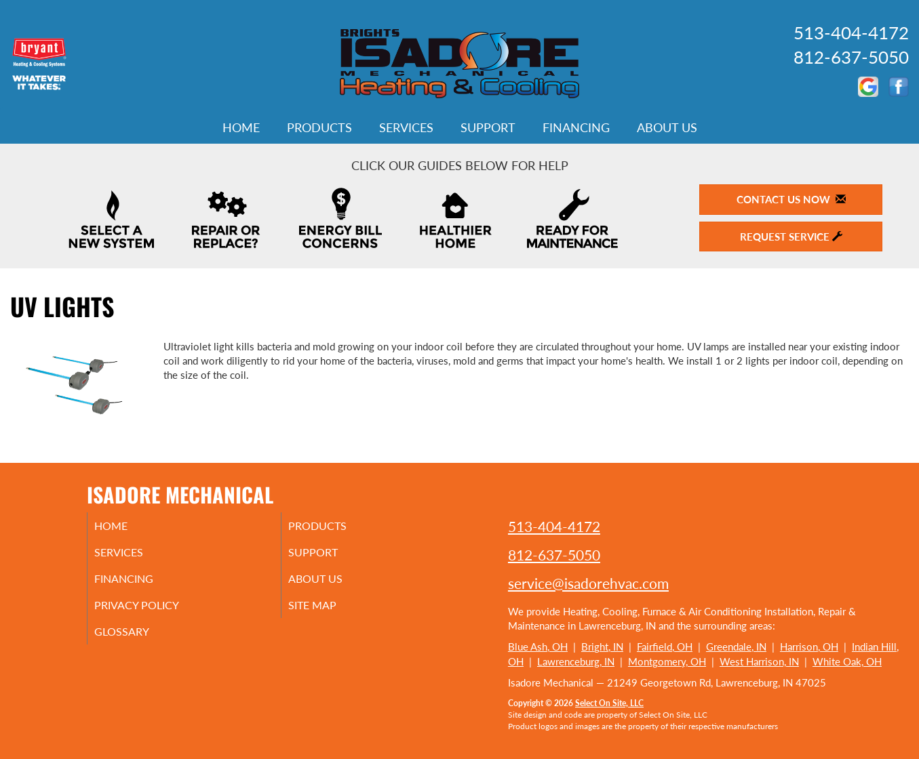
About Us (667, 127)
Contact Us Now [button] (791, 199)
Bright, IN (602, 646)
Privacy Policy (155, 611)
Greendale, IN (736, 646)
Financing (576, 127)
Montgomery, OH (667, 661)
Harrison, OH (809, 646)
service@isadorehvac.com (588, 583)
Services (406, 127)
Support (488, 127)
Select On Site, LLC (609, 703)
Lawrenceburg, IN (575, 661)
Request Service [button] (791, 236)
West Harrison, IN (759, 661)
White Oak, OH (847, 661)
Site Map (329, 611)
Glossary (138, 640)
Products (319, 127)
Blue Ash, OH (538, 646)
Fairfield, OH (664, 646)
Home (241, 127)
